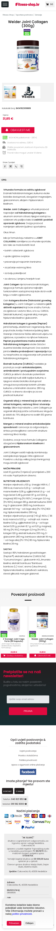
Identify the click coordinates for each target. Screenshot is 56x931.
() (49, 4)
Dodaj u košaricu (14, 655)
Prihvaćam (14, 923)
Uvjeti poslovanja (28, 750)
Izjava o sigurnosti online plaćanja (28, 764)
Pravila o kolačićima (28, 755)
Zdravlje (38, 15)
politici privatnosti (22, 913)
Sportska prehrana (24, 15)
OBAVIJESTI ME (18, 130)
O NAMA (19, 791)
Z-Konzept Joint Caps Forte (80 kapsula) (13, 640)
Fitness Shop (8, 15)
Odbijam (30, 923)
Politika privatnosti (28, 760)
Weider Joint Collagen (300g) (42, 640)
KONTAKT (7, 791)
